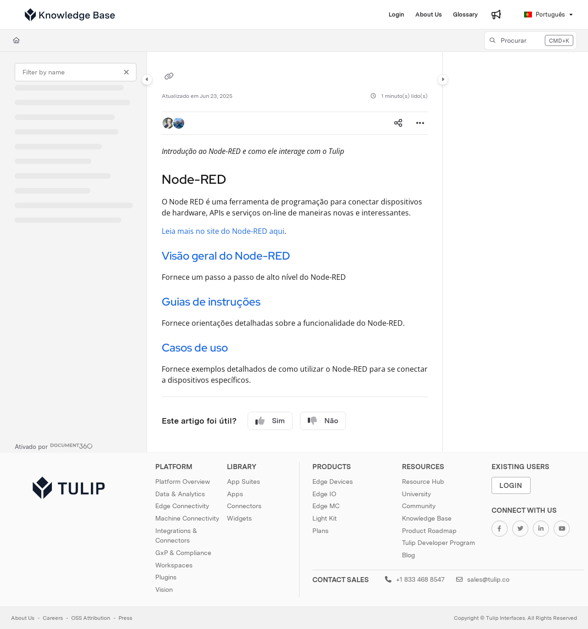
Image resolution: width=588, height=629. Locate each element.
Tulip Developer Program (438, 542)
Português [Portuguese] (544, 14)
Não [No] (323, 420)
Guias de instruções (211, 302)
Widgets (239, 518)
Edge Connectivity (182, 506)
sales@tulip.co (482, 579)
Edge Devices (332, 481)
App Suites (243, 481)
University (416, 494)
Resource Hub (423, 481)
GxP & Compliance (183, 552)
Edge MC (325, 506)
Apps (235, 494)
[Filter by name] (75, 72)
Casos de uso (195, 347)
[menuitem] (396, 14)
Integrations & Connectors (176, 535)
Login (510, 485)
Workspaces (173, 565)
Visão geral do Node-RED (226, 256)
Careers (53, 618)
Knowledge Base (427, 518)
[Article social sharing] (398, 123)
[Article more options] (420, 123)
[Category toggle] (147, 79)
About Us (22, 618)
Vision (164, 589)
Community (418, 506)
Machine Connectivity (187, 518)
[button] (70, 15)
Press (125, 618)
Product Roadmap (429, 530)
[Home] (16, 40)
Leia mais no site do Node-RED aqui (223, 231)
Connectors (244, 506)
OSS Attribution (90, 618)
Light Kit (324, 518)
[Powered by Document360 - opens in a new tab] (54, 446)
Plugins (165, 577)
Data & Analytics (180, 494)
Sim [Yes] (270, 420)
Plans (320, 530)
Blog (408, 555)
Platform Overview (182, 481)
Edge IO (324, 494)
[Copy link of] (169, 77)
